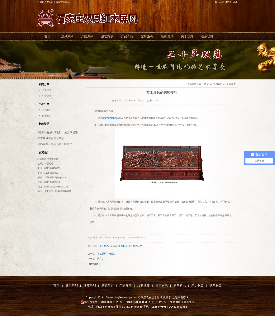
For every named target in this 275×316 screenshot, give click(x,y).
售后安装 (161, 285)
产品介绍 (127, 36)
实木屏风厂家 (106, 245)
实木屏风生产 (135, 245)
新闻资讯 (167, 36)
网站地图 (219, 2)
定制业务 (147, 36)
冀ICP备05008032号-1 (139, 302)
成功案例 (107, 36)
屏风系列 (67, 36)
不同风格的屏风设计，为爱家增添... (58, 132)
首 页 (206, 84)
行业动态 (46, 96)
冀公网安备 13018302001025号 (103, 302)
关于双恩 (187, 36)
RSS (228, 2)
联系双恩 (207, 36)
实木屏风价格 (121, 245)
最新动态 (46, 90)
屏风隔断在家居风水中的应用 (54, 144)
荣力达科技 (176, 302)
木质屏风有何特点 (106, 253)
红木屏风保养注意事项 (50, 138)
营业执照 (189, 302)
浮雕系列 (87, 36)
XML (235, 2)
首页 (47, 36)
